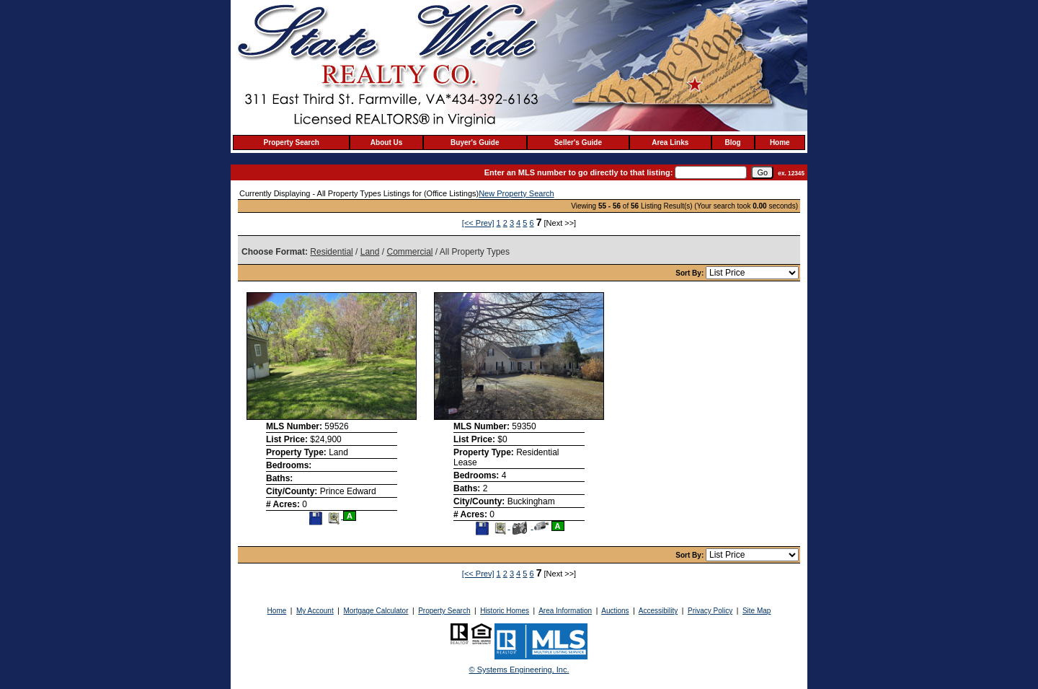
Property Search (291, 142)
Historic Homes (504, 611)
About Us (386, 142)
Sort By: (690, 273)
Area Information (565, 611)
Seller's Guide (578, 142)
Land (370, 252)
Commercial (409, 252)
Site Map (756, 611)
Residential (331, 252)
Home (780, 142)
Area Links (670, 142)
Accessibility (658, 611)
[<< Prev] (478, 223)
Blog (733, 142)
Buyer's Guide (475, 142)
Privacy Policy (710, 611)
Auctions (615, 611)
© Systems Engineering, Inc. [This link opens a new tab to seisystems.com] (519, 669)
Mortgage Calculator (375, 611)
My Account (315, 611)
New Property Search (516, 193)
